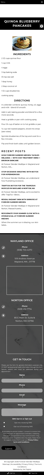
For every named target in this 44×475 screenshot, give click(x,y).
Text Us (33, 473)
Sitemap (6, 464)
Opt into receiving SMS (23, 423)
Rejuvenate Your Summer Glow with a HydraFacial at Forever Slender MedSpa (20, 216)
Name (22, 376)
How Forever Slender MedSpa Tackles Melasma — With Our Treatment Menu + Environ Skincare (20, 157)
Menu (3, 2)
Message (22, 406)
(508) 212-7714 (24, 309)
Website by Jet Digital (22, 469)
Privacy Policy (33, 440)
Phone (22, 386)
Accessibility (16, 464)
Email (22, 396)
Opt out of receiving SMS (23, 426)
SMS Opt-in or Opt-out (22, 419)
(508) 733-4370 (24, 250)
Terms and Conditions (21, 442)
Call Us (11, 473)
